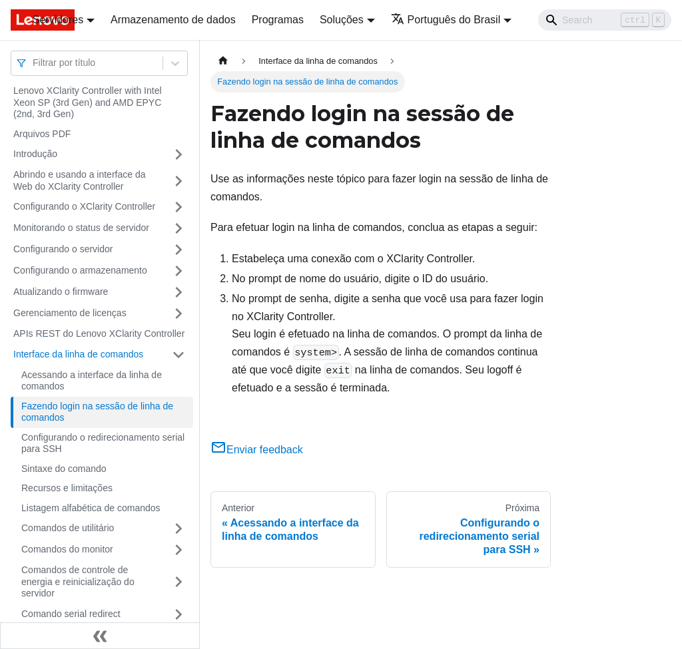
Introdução (35, 153)
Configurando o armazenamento (80, 270)
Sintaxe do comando (64, 468)
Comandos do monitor (67, 549)
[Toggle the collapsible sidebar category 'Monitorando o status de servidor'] (178, 228)
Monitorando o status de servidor (81, 227)
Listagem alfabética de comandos (91, 508)
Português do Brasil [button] (446, 19)
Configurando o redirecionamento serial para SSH (102, 443)
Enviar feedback (256, 449)
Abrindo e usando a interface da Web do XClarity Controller (79, 180)
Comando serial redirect (71, 613)
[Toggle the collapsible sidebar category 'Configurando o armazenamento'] (178, 271)
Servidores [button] (58, 19)
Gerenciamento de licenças (70, 313)
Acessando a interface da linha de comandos (91, 380)
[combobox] (34, 63)
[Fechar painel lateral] (100, 635)
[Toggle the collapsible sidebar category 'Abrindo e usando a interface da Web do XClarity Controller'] (178, 180)
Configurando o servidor (63, 249)
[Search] (604, 20)
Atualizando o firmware (60, 291)
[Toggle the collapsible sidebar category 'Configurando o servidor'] (178, 249)
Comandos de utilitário (67, 528)
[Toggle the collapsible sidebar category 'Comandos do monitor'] (178, 549)
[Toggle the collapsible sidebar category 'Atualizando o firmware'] (178, 292)
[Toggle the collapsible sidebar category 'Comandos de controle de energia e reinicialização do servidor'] (178, 582)
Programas (278, 19)
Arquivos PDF (42, 133)
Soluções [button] (342, 19)
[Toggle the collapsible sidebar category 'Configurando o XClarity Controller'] (178, 207)
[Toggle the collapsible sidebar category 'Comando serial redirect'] (178, 614)
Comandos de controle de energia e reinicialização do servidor (78, 581)
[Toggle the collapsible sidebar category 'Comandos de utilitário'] (178, 528)
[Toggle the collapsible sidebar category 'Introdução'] (178, 154)
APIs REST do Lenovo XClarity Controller (98, 333)
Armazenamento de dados (173, 19)
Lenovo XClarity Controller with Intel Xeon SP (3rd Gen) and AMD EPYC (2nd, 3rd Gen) (87, 102)
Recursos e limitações (67, 488)
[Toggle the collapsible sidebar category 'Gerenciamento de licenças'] (178, 313)
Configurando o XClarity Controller (84, 206)
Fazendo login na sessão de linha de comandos (97, 412)
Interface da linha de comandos (78, 354)
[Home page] (223, 61)
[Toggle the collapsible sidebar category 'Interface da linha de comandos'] (178, 354)
